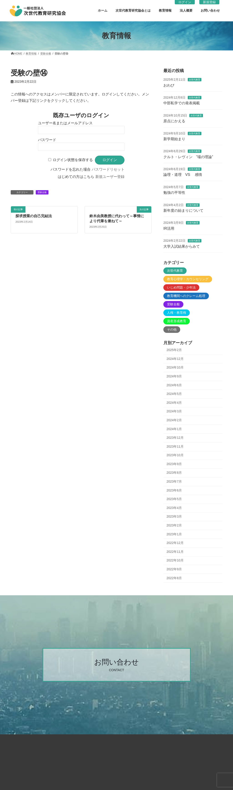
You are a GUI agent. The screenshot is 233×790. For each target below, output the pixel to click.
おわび (168, 85)
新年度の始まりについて (183, 210)
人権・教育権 (176, 312)
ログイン (184, 2)
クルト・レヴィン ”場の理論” (188, 157)
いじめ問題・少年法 (181, 287)
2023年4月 (174, 507)
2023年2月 (174, 525)
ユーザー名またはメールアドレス (65, 123)
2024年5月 (174, 394)
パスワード (47, 140)
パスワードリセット (108, 169)
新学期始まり (174, 139)
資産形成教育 (176, 321)
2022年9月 (174, 569)
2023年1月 (174, 534)
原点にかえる (174, 121)
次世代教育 (194, 79)
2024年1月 (174, 429)
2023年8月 (174, 472)
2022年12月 (175, 543)
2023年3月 (174, 516)
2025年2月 (174, 350)
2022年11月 (175, 551)
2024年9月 (174, 376)
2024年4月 (174, 402)
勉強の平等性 (174, 192)
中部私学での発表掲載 (181, 103)
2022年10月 (175, 560)
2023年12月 (175, 437)
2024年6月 (174, 385)
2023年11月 (175, 446)
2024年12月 (175, 358)
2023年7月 (174, 481)
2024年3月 (174, 411)
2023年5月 (174, 499)
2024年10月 (175, 367)
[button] (117, 665)
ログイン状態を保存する (73, 160)
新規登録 (209, 2)
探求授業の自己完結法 (33, 216)
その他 (172, 329)
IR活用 (168, 228)
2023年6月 (174, 490)
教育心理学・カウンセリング (187, 279)
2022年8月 (174, 578)
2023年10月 (175, 455)
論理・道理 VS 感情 (182, 175)
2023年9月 (174, 464)
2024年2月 (174, 420)
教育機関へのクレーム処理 (186, 296)
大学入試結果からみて (181, 246)
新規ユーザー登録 (109, 177)
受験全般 (42, 192)
